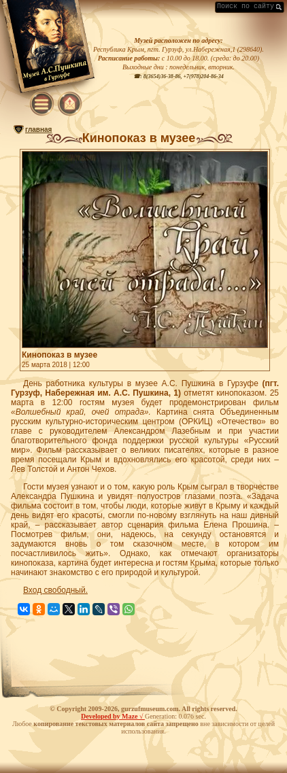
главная (38, 129)
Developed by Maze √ (113, 716)
